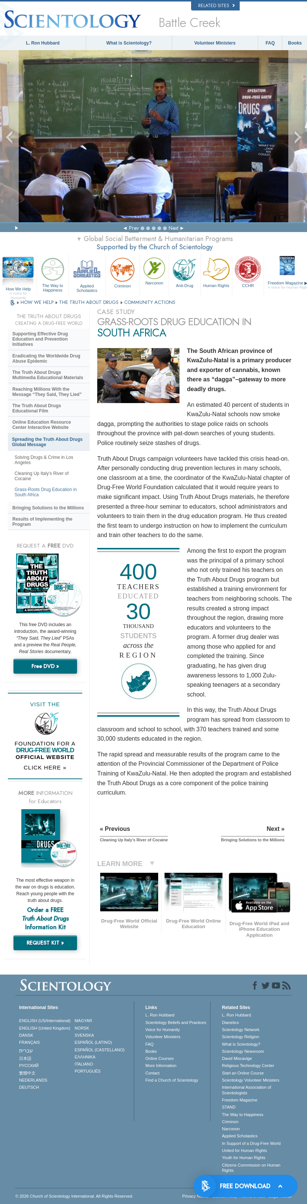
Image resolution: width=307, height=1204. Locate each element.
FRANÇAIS (29, 1042)
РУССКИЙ (29, 1065)
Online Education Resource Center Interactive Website (41, 425)
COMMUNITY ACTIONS (149, 302)
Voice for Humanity (162, 1029)
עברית (26, 1051)
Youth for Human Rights (243, 1157)
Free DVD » (45, 666)
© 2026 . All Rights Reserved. (74, 1196)
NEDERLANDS (33, 1080)
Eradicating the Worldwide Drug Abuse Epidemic (46, 358)
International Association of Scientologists (246, 1090)
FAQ (270, 43)
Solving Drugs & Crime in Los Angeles (44, 460)
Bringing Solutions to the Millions (48, 507)
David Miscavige (237, 1058)
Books (295, 43)
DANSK (26, 1035)
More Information (160, 1065)
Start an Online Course (243, 1073)
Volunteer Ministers (214, 43)
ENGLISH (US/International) (45, 1020)
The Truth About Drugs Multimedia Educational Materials (47, 375)
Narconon (154, 270)
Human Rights (216, 272)
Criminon (122, 272)
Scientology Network (240, 1029)
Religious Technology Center (248, 1065)
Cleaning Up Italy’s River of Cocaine (42, 476)
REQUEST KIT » (45, 943)
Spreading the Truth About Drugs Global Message (47, 442)
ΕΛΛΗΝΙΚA (84, 1057)
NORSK (81, 1028)
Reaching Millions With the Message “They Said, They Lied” (47, 392)
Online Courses (159, 1058)
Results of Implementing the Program (42, 521)
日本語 (25, 1058)
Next (173, 228)
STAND (228, 1107)
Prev (134, 228)
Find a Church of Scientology (171, 1080)
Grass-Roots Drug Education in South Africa (46, 492)
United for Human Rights (244, 1150)
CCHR (248, 272)
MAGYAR (83, 1020)
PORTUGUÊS (87, 1071)
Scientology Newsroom (243, 1051)
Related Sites (216, 5)
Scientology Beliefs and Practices (175, 1022)
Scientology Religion (240, 1036)
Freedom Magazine (239, 1100)
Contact (152, 1073)
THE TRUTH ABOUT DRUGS (89, 302)
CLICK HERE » (45, 767)
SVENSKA (84, 1035)
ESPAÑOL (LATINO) (93, 1042)
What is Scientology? (128, 43)
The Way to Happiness (53, 274)
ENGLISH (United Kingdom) (44, 1028)
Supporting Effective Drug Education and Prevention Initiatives (40, 339)
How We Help (18, 289)
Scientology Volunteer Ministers (250, 1080)
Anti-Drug (185, 272)
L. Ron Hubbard (42, 43)
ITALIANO (83, 1064)
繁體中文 (27, 1073)
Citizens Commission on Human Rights (251, 1168)
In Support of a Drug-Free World (251, 1143)
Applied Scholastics (87, 274)
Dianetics (230, 1022)
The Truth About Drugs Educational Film (36, 408)
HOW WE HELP (38, 302)
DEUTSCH (29, 1087)
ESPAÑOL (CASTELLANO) (99, 1050)
